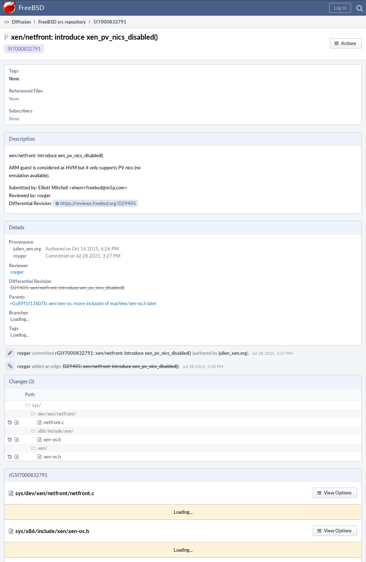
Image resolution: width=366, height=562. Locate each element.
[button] (340, 8)
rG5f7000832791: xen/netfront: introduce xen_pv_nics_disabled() (123, 353)
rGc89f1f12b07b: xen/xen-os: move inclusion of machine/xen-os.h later (83, 303)
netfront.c (54, 422)
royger (20, 256)
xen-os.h (52, 439)
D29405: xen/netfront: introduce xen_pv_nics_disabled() (67, 287)
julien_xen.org (27, 248)
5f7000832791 (24, 48)
